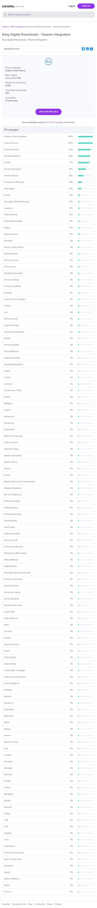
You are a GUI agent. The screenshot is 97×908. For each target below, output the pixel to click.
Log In (72, 6)
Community (40, 904)
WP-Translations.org (20, 26)
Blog (30, 904)
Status (50, 904)
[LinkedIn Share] (87, 49)
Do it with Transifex (54, 122)
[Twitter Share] (83, 49)
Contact (58, 904)
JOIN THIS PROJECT (48, 112)
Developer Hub (19, 904)
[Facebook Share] (91, 49)
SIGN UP (86, 6)
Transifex (6, 904)
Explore (5, 26)
